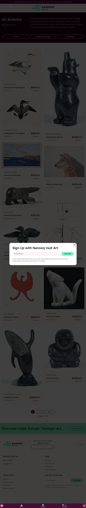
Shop (21, 506)
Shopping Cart (64, 505)
